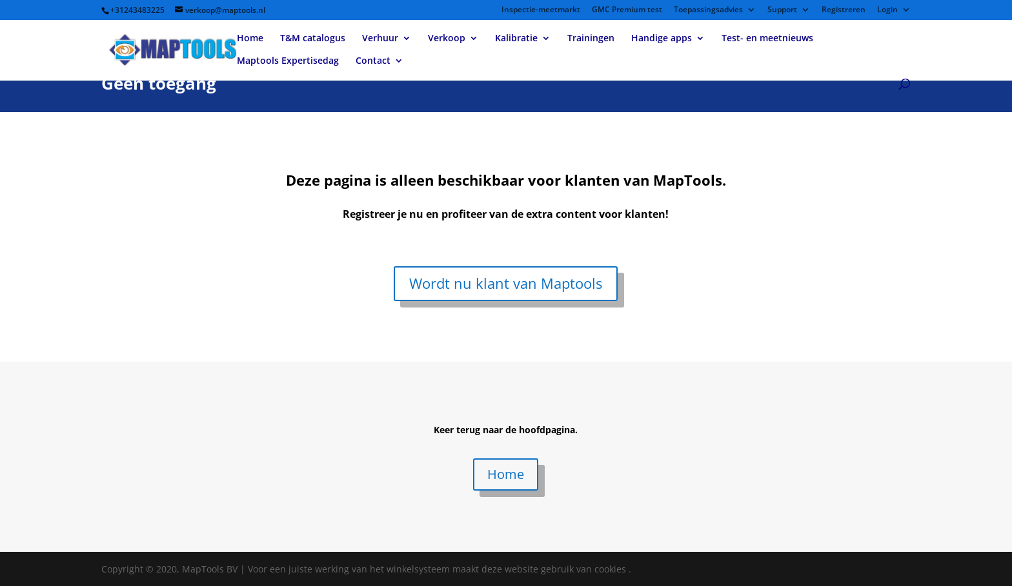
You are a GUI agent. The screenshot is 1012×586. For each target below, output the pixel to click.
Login (887, 10)
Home (250, 39)
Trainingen (590, 39)
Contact (373, 61)
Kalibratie (516, 39)
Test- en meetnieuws (767, 39)
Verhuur (380, 39)
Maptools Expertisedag (288, 61)
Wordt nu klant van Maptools (505, 283)
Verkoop (446, 39)
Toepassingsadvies (708, 10)
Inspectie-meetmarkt (540, 10)
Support (782, 10)
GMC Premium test (627, 10)
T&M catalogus (312, 39)
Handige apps (661, 39)
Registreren (843, 10)
